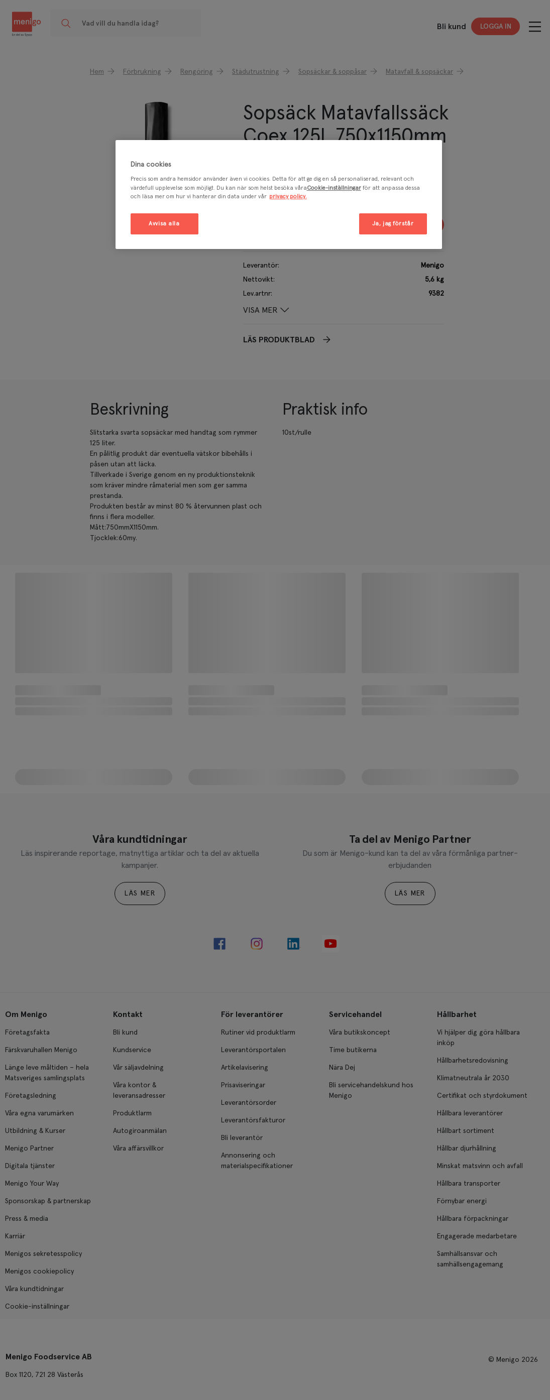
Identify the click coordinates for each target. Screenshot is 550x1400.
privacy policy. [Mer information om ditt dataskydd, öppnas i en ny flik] (288, 196)
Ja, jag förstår (393, 223)
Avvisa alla (164, 223)
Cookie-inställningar (334, 188)
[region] (279, 194)
